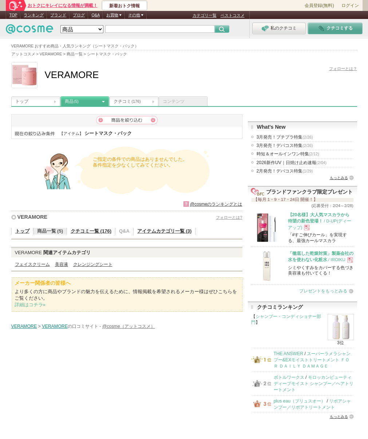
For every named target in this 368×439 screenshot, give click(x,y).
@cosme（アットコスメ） (128, 326)
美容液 (61, 264)
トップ (21, 101)
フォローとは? (229, 217)
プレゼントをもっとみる (323, 291)
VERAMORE (32, 217)
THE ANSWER (289, 353)
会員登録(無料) (319, 5)
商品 (72, 101)
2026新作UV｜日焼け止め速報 (292, 162)
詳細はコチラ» (30, 304)
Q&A (95, 15)
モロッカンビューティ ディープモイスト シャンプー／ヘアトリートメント (313, 384)
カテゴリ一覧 (205, 15)
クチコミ (127, 101)
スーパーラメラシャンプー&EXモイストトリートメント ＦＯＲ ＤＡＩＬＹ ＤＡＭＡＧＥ (312, 360)
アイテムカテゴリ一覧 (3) (164, 231)
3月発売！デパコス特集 (285, 145)
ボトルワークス (289, 377)
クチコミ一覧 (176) (91, 231)
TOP (13, 15)
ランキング (34, 15)
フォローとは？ (343, 68)
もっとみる (339, 178)
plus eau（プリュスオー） (300, 401)
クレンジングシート (92, 264)
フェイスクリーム (32, 264)
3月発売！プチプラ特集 (285, 137)
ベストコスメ (233, 15)
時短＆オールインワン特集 (288, 153)
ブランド (58, 15)
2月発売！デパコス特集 (285, 171)
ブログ (79, 15)
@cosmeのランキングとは (216, 204)
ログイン (350, 5)
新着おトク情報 (124, 5)
